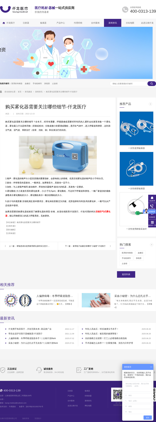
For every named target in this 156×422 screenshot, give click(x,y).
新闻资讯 (39, 92)
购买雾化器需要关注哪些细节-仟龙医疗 (61, 92)
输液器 (87, 391)
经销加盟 (88, 396)
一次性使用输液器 (136, 148)
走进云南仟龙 (73, 406)
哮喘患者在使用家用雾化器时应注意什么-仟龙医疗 (34, 246)
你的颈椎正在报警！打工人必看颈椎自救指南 (106, 338)
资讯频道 (28, 92)
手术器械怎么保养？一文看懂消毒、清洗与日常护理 (109, 343)
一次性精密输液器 (136, 188)
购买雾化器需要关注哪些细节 (28, 222)
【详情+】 (68, 304)
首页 (20, 92)
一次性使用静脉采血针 (136, 229)
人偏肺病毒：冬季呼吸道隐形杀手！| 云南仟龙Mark (55, 295)
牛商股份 (12, 407)
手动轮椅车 (37, 83)
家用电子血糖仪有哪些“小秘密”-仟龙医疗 (89, 246)
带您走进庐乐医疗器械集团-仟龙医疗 (25, 334)
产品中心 (71, 396)
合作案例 (71, 401)
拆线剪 (47, 83)
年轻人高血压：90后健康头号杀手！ (102, 329)
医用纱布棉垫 (16, 83)
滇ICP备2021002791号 (34, 407)
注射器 (70, 391)
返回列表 (126, 274)
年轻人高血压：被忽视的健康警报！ (101, 334)
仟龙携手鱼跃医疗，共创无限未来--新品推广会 (29, 329)
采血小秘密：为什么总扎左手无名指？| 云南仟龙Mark (133, 295)
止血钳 (55, 83)
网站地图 (88, 406)
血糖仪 (27, 83)
